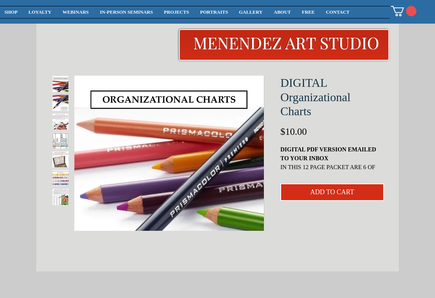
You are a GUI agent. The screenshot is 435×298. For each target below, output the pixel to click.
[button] (404, 11)
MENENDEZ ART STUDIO (286, 42)
